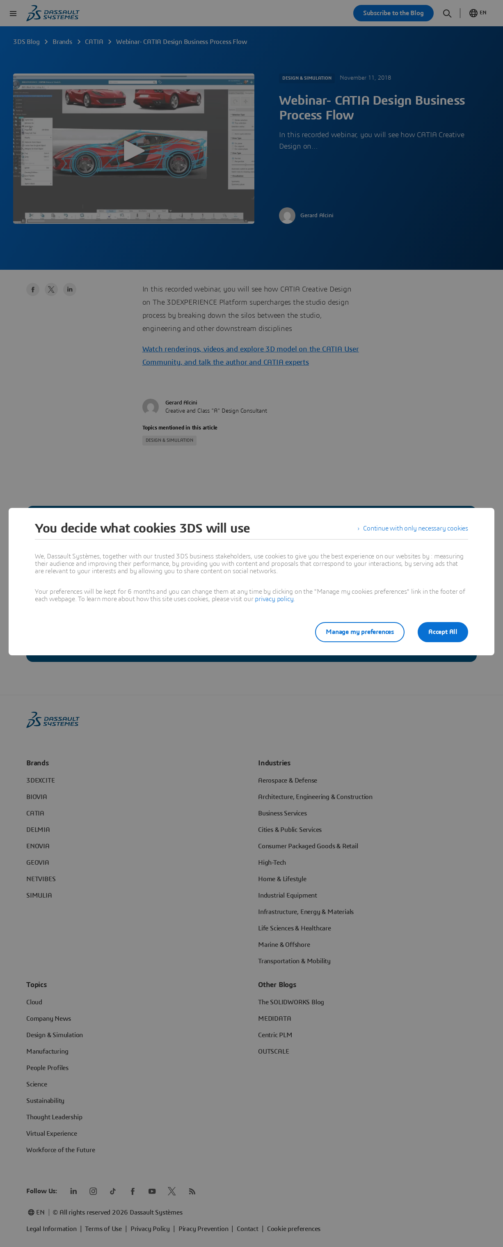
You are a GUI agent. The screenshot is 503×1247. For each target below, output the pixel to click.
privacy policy (274, 599)
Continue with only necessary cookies (415, 528)
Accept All (442, 632)
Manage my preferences (360, 632)
